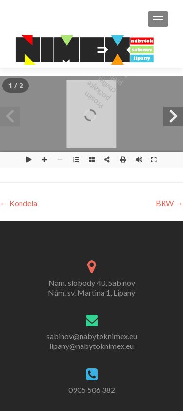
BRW (169, 203)
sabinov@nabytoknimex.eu (91, 336)
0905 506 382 (91, 389)
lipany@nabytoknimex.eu (91, 345)
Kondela (18, 203)
